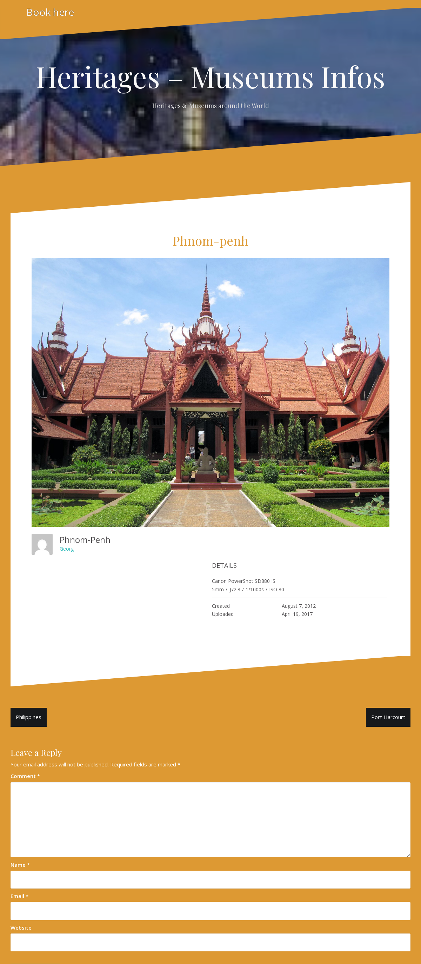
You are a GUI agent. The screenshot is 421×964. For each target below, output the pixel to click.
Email (19, 895)
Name (20, 864)
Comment (25, 775)
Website (21, 927)
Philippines (28, 716)
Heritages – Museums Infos (210, 76)
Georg (67, 548)
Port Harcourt (388, 716)
